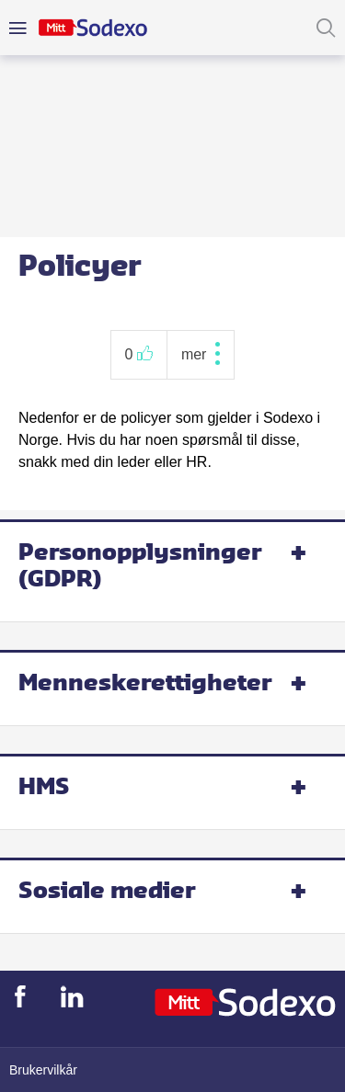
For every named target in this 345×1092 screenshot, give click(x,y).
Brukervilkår (43, 1070)
